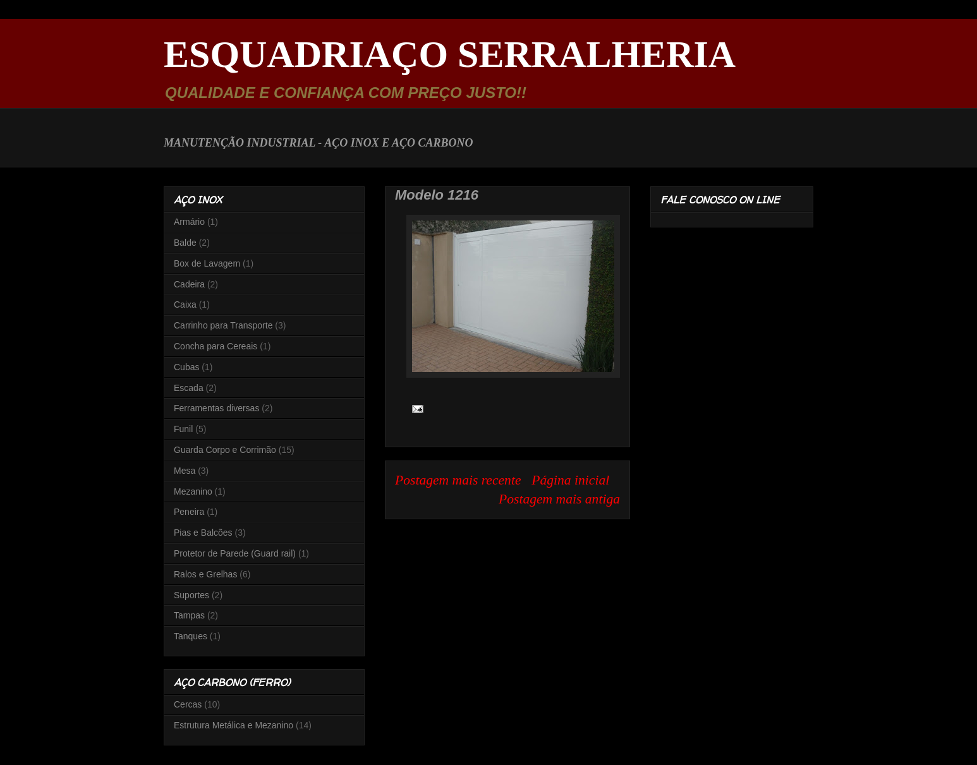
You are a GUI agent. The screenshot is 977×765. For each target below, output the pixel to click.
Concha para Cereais (215, 346)
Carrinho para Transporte (223, 325)
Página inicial (570, 480)
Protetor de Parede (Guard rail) (235, 553)
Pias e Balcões (203, 532)
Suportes (191, 595)
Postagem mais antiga (559, 499)
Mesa (184, 471)
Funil (183, 429)
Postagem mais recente (458, 480)
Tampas (189, 615)
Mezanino (193, 491)
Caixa (185, 304)
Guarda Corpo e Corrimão (225, 450)
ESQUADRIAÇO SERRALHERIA (450, 54)
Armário (189, 222)
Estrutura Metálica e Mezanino (233, 725)
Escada (188, 388)
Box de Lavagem (207, 263)
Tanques (190, 636)
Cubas (186, 367)
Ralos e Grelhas (205, 574)
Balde (185, 243)
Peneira (189, 512)
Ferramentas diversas (216, 408)
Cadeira (189, 284)
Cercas (188, 704)
